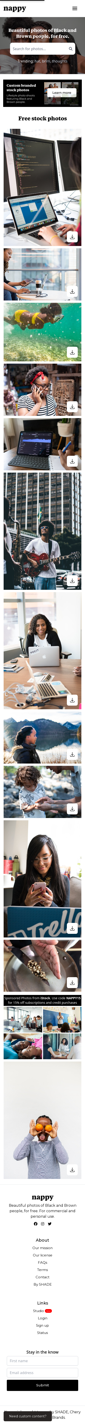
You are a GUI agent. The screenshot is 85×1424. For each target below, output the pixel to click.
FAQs (42, 1262)
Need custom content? (27, 1416)
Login (42, 1318)
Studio (38, 1311)
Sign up (42, 1325)
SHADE (61, 1412)
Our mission (42, 1248)
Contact (42, 1277)
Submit (42, 1385)
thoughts (59, 61)
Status (42, 1333)
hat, (38, 61)
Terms (42, 1270)
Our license (42, 1255)
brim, (46, 61)
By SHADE (43, 1284)
